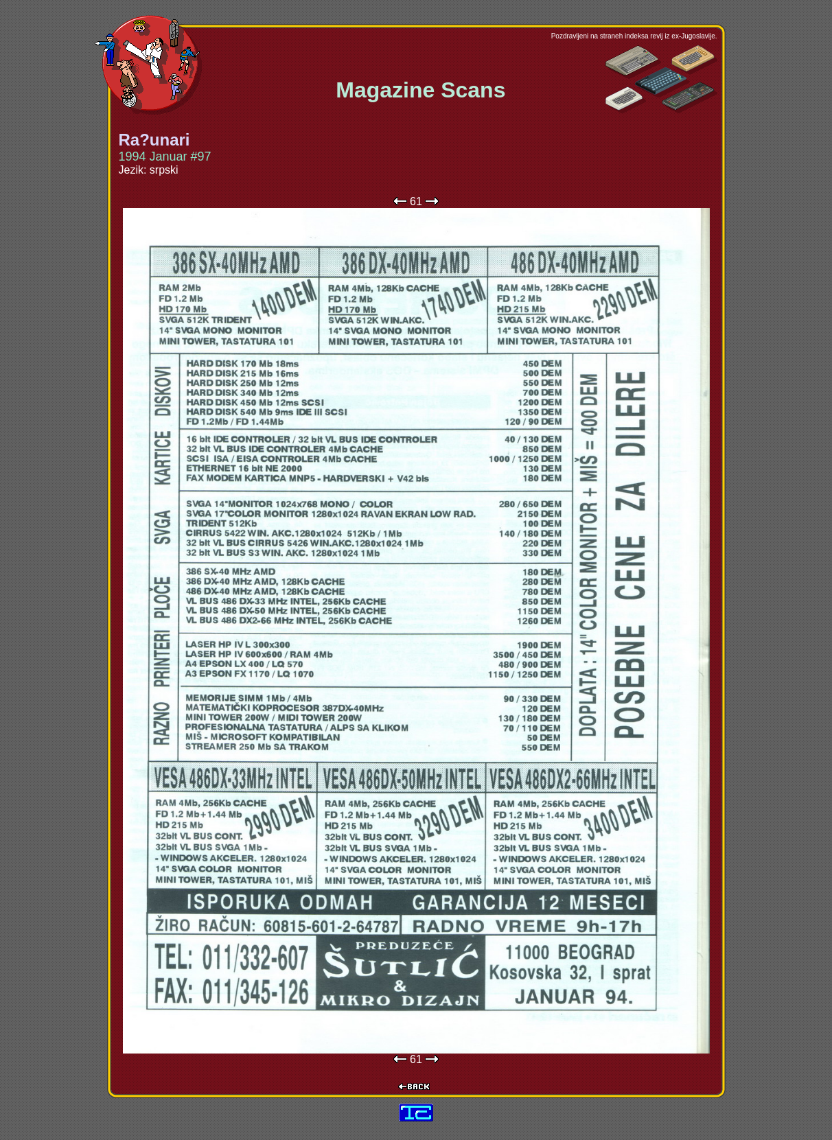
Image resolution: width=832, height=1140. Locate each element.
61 (416, 201)
